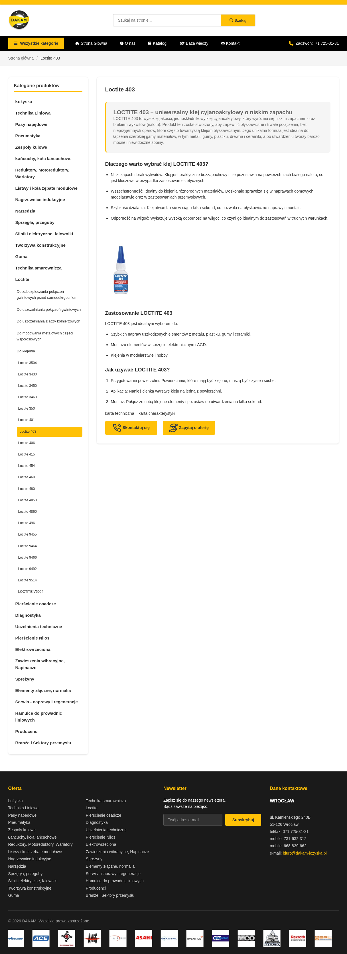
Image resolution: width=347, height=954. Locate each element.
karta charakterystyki (157, 413)
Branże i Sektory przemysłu (43, 742)
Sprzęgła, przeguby (35, 222)
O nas (127, 43)
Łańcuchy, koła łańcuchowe (43, 158)
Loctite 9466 (27, 557)
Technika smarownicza (38, 267)
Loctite (22, 279)
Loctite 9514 (27, 580)
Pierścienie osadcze (35, 603)
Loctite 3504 (27, 363)
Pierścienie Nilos (32, 638)
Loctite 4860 (27, 512)
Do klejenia (26, 351)
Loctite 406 (26, 443)
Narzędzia (25, 211)
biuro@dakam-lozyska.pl (305, 853)
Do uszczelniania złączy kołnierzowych (48, 321)
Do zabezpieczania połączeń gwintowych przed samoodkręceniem (47, 294)
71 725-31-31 (327, 43)
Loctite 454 (26, 466)
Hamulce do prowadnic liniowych (38, 716)
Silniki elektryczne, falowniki (44, 233)
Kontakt (230, 43)
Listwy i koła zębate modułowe (46, 188)
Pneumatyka (27, 135)
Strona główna (21, 58)
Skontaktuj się (131, 428)
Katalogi (157, 43)
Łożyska (23, 101)
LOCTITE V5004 (31, 592)
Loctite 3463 (27, 397)
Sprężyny (25, 679)
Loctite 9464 (27, 546)
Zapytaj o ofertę (189, 428)
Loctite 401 (26, 420)
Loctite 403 (28, 432)
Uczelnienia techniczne (38, 626)
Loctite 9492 (27, 569)
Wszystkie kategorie (36, 43)
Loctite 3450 (27, 386)
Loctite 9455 (27, 534)
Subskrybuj (243, 820)
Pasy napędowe (31, 124)
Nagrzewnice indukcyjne (40, 199)
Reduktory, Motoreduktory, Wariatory (42, 173)
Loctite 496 (26, 523)
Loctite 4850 (27, 500)
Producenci (27, 731)
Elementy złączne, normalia (43, 690)
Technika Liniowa (33, 113)
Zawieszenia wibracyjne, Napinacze (40, 664)
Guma (21, 256)
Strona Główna (91, 43)
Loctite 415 (26, 454)
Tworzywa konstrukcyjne (40, 245)
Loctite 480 (26, 489)
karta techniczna (119, 413)
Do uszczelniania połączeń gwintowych (49, 309)
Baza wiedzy (194, 43)
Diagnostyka (28, 615)
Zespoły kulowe (31, 147)
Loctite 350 (26, 408)
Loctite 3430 (27, 374)
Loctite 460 (26, 477)
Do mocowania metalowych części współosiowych (45, 336)
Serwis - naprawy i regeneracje (46, 701)
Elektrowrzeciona (32, 649)
